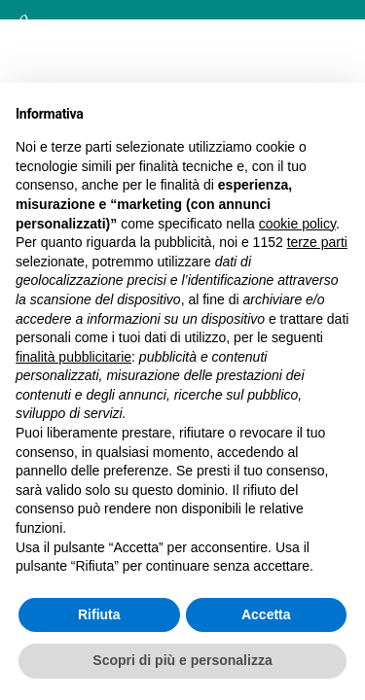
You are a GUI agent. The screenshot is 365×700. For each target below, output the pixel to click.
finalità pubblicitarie (73, 357)
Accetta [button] (266, 614)
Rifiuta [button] (99, 614)
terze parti (317, 242)
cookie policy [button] (297, 223)
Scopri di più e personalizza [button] (182, 660)
